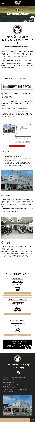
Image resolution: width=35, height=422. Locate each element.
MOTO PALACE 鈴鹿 (17, 3)
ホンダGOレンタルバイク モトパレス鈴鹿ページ (19, 158)
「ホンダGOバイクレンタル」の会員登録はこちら (15, 112)
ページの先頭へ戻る (32, 419)
